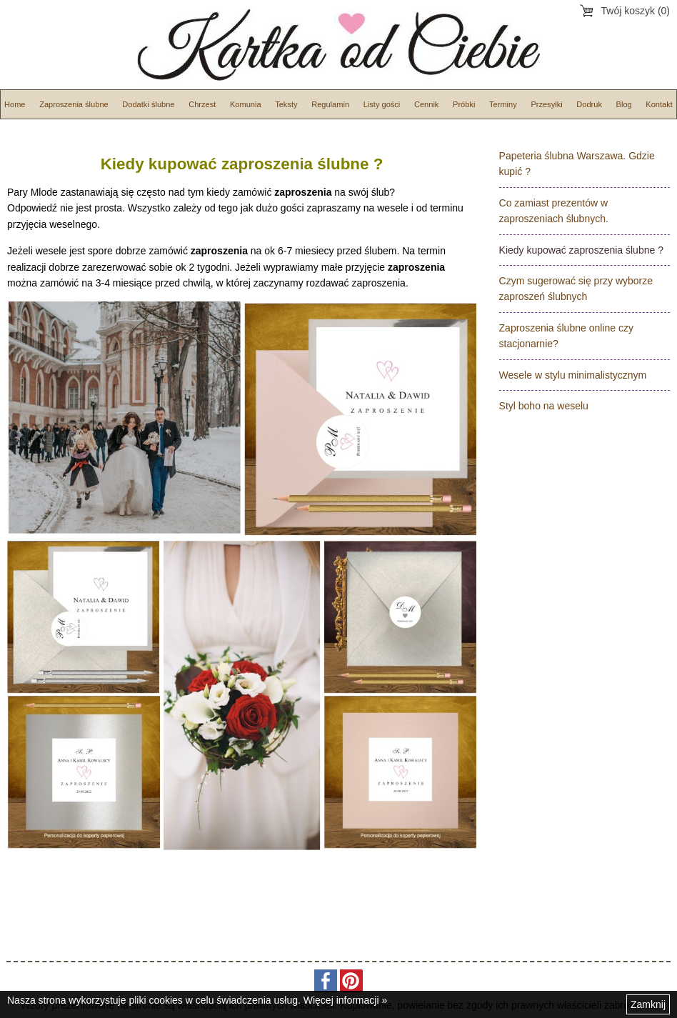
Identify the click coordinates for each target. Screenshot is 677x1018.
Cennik (426, 104)
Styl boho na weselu (543, 405)
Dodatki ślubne (148, 104)
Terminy (503, 104)
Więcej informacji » (345, 1000)
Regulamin (330, 104)
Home (15, 104)
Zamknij (648, 1004)
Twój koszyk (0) (635, 10)
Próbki (464, 104)
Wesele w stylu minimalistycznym (573, 375)
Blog (624, 104)
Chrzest (202, 104)
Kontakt (659, 104)
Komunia (245, 104)
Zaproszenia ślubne (74, 104)
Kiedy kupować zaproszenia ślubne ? (581, 250)
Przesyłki (546, 104)
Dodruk (589, 104)
